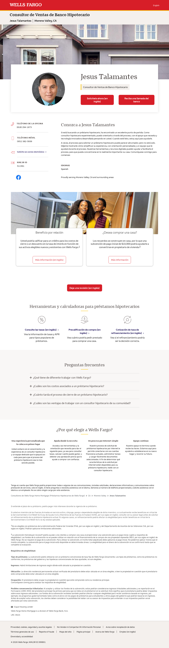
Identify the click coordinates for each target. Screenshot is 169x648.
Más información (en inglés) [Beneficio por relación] (49, 259)
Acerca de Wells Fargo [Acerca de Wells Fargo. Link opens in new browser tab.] (104, 632)
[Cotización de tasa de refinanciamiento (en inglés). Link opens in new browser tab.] (127, 322)
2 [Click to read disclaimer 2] (139, 246)
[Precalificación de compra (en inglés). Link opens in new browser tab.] (84, 322)
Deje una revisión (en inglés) (84, 287)
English (156, 5)
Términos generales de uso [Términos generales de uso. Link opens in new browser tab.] (22, 632)
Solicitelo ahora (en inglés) (97, 100)
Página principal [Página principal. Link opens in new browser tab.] (83, 632)
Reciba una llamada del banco (136, 100)
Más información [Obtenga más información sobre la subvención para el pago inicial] (119, 259)
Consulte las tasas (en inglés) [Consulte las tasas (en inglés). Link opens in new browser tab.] (41, 329)
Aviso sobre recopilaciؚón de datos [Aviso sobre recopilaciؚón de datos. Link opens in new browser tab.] (120, 627)
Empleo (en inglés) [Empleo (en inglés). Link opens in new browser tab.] (128, 632)
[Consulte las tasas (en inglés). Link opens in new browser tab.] (42, 322)
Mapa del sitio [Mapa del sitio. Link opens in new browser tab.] (65, 632)
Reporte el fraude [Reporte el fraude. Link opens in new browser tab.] (46, 632)
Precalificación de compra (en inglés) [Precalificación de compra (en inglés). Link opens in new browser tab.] (85, 331)
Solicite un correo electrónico (30, 152)
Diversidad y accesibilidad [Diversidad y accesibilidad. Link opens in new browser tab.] (22, 636)
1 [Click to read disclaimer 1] (79, 246)
